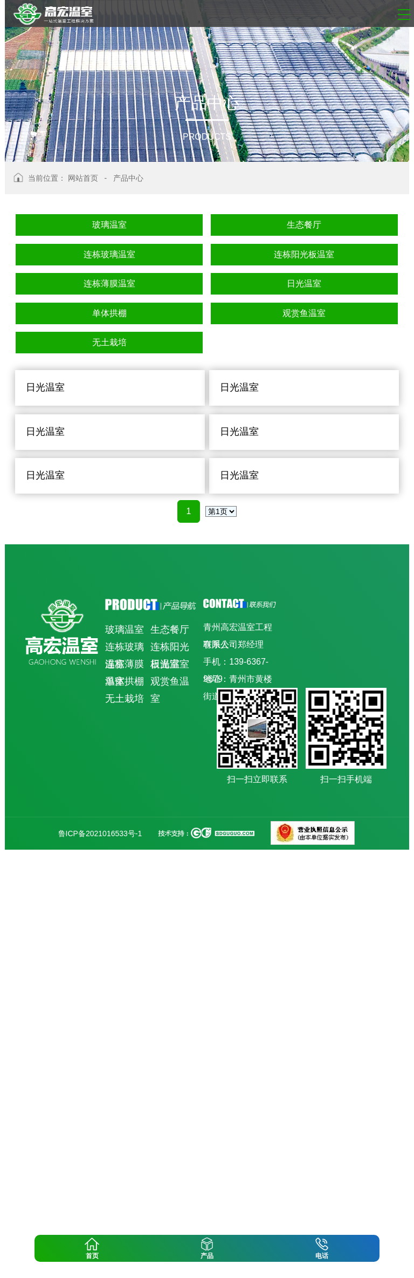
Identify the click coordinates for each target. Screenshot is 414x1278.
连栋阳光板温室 (304, 254)
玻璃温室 (109, 224)
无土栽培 (109, 342)
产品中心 (128, 178)
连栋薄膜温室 (109, 283)
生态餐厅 (304, 224)
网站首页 (83, 178)
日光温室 (304, 283)
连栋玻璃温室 (109, 254)
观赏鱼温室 (304, 313)
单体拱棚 (109, 313)
